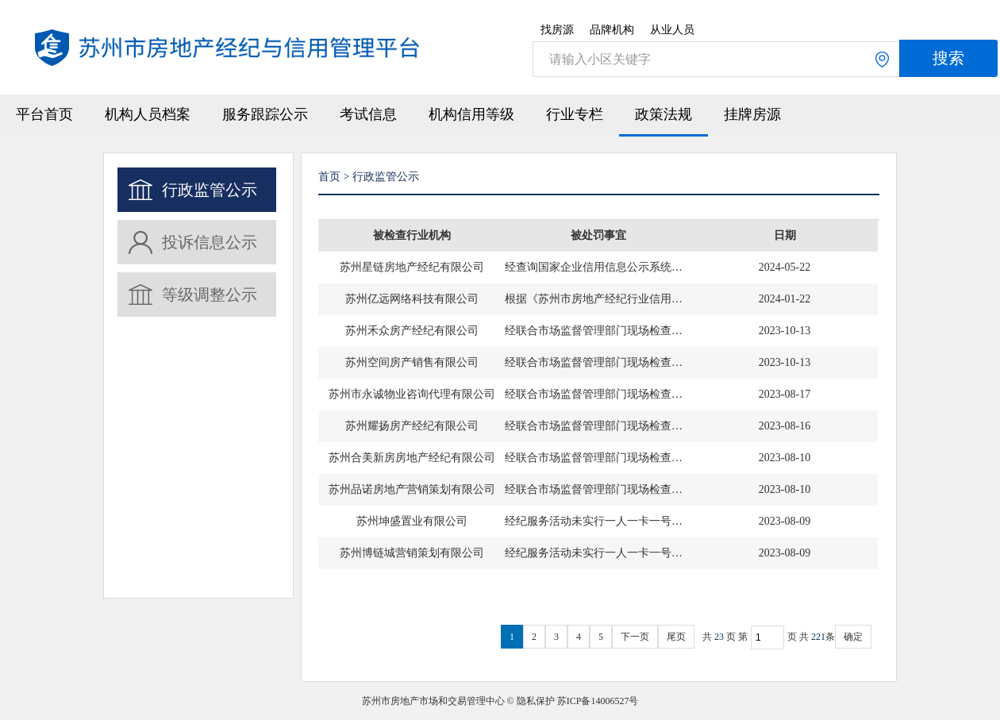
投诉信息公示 (209, 242)
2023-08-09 (784, 521)
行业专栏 (574, 114)
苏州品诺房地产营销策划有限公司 (412, 489)
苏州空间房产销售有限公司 (412, 362)
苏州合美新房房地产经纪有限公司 (412, 458)
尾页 (676, 636)
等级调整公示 (209, 294)
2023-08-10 (784, 458)
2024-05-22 (784, 267)
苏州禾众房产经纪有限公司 (412, 331)
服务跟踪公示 (265, 114)
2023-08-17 (784, 394)
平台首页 (44, 114)
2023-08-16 (784, 426)
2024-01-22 (784, 299)
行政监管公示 (209, 189)
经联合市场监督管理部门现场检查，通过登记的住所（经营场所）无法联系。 (598, 331)
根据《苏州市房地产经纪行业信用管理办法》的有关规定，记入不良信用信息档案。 (598, 299)
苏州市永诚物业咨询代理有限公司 (412, 394)
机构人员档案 (147, 114)
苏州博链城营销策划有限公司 (412, 553)
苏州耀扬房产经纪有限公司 (412, 426)
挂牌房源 (752, 114)
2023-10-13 (784, 331)
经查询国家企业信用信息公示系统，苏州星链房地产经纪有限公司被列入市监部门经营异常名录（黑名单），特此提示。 (598, 267)
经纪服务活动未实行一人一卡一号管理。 (598, 521)
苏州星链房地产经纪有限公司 (412, 267)
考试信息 (368, 114)
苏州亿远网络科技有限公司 (412, 299)
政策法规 (663, 114)
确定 (853, 636)
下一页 (635, 636)
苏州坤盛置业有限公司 (411, 521)
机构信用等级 (471, 114)
